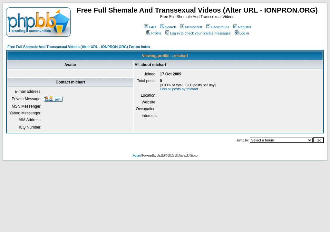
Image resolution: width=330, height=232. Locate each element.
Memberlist (191, 27)
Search (168, 27)
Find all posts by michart (179, 89)
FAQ (150, 27)
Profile (153, 33)
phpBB (161, 155)
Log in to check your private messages (198, 33)
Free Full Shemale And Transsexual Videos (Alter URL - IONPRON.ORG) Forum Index (78, 47)
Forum (137, 155)
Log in (242, 33)
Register (242, 27)
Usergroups (217, 27)
